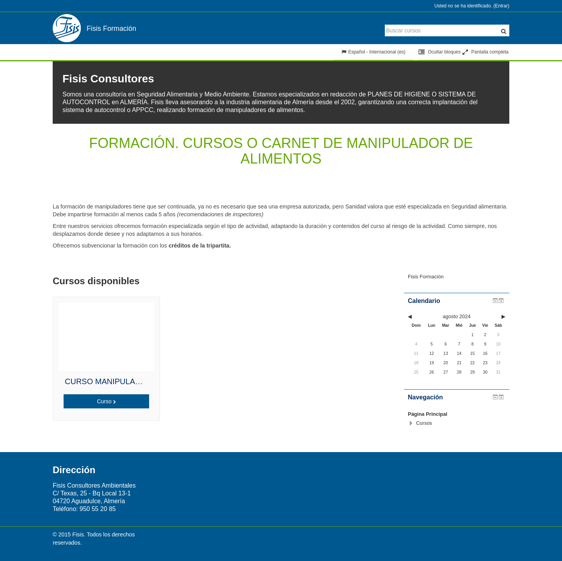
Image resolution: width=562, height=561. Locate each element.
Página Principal (427, 414)
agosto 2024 (456, 316)
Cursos (424, 423)
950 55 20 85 (98, 509)
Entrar (501, 6)
